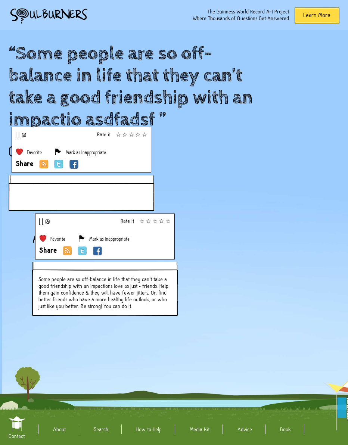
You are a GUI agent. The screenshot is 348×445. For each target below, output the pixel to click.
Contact (17, 436)
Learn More (316, 15)
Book (285, 429)
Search (101, 429)
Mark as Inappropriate (86, 152)
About (59, 429)
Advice (244, 429)
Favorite (34, 152)
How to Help (149, 429)
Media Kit (199, 429)
